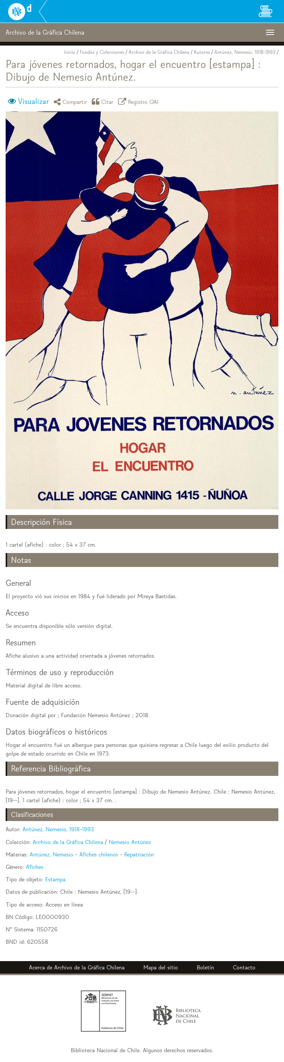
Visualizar (33, 101)
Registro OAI (139, 101)
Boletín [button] (205, 967)
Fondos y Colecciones (102, 52)
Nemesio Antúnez (130, 842)
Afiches (34, 866)
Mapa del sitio (160, 967)
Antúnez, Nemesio (51, 854)
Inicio (69, 52)
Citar (104, 101)
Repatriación (139, 854)
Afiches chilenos (98, 854)
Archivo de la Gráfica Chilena (159, 52)
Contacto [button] (244, 967)
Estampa (55, 879)
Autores (202, 52)
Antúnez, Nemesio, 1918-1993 (244, 52)
